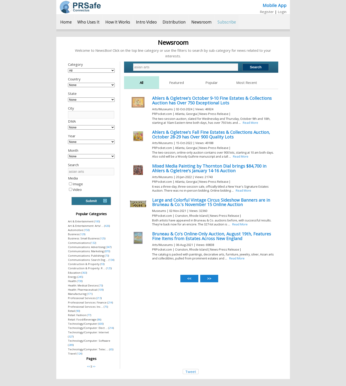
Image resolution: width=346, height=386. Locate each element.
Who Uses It (88, 22)
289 (71, 345)
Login (282, 11)
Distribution (174, 22)
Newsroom (201, 22)
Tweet (190, 371)
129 (82, 234)
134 (111, 260)
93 (102, 264)
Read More (250, 123)
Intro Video (146, 22)
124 (79, 353)
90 (77, 311)
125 (102, 238)
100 (97, 221)
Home (66, 22)
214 (110, 302)
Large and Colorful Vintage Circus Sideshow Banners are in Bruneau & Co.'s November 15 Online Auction (211, 202)
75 (105, 306)
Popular (211, 82)
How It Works (117, 22)
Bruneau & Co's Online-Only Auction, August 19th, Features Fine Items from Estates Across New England (211, 236)
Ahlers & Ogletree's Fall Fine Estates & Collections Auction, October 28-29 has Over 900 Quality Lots (211, 134)
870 (107, 251)
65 (111, 349)
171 (90, 294)
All (141, 82)
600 (101, 323)
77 (89, 315)
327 (71, 336)
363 (84, 272)
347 (109, 247)
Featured (176, 82)
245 (80, 277)
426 (107, 225)
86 (99, 319)
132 (93, 243)
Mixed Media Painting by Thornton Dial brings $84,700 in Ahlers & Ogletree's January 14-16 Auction (209, 168)
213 (99, 298)
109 (101, 289)
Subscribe (227, 22)
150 (87, 230)
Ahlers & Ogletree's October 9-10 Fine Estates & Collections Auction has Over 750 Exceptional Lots (212, 100)
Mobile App (274, 5)
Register (267, 11)
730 (80, 281)
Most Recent (246, 82)
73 (106, 255)
